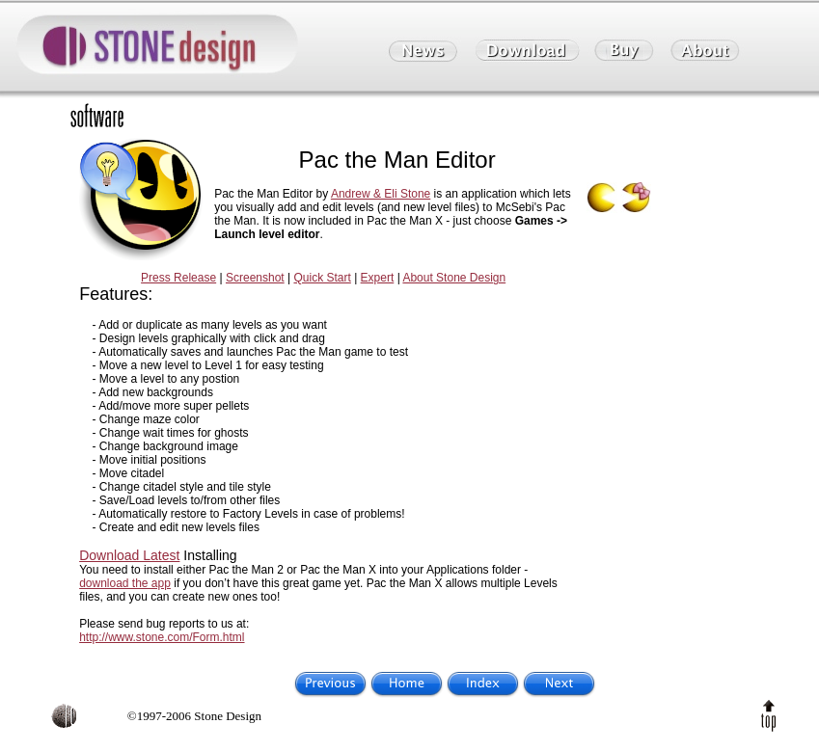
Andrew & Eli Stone (380, 194)
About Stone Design (453, 277)
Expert (378, 277)
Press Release (178, 277)
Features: (115, 294)
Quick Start (321, 277)
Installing (209, 555)
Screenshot (255, 277)
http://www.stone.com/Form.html (161, 637)
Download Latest (129, 555)
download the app (125, 583)
